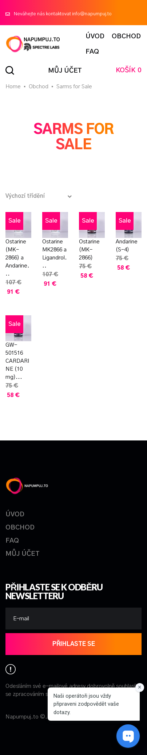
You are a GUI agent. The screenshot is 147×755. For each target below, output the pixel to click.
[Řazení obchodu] (40, 196)
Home (13, 86)
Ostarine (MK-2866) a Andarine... (17, 258)
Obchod (38, 86)
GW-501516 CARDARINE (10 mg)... (17, 361)
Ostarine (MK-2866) (89, 250)
